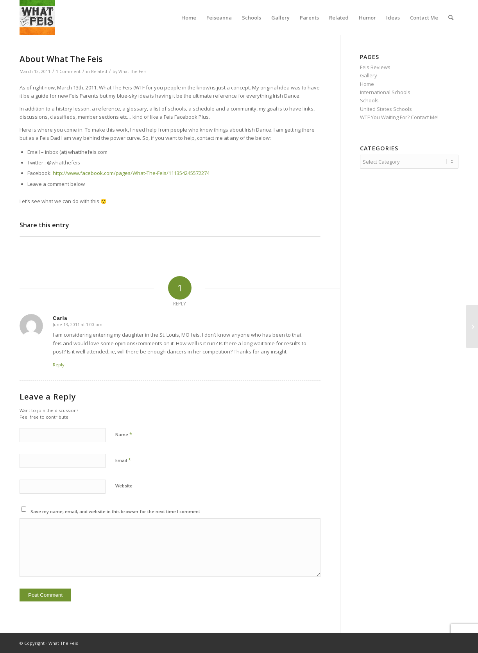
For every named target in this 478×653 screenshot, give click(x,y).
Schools (369, 100)
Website (123, 486)
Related (99, 71)
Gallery (368, 75)
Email (123, 460)
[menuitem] (188, 17)
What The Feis (132, 71)
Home (367, 83)
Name (123, 434)
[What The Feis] (37, 17)
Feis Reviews (375, 67)
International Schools (385, 92)
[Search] (450, 17)
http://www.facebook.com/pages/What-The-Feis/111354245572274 (131, 173)
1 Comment (68, 71)
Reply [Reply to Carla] (58, 365)
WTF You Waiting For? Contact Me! (399, 117)
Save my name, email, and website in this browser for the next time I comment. (115, 511)
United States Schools (386, 108)
